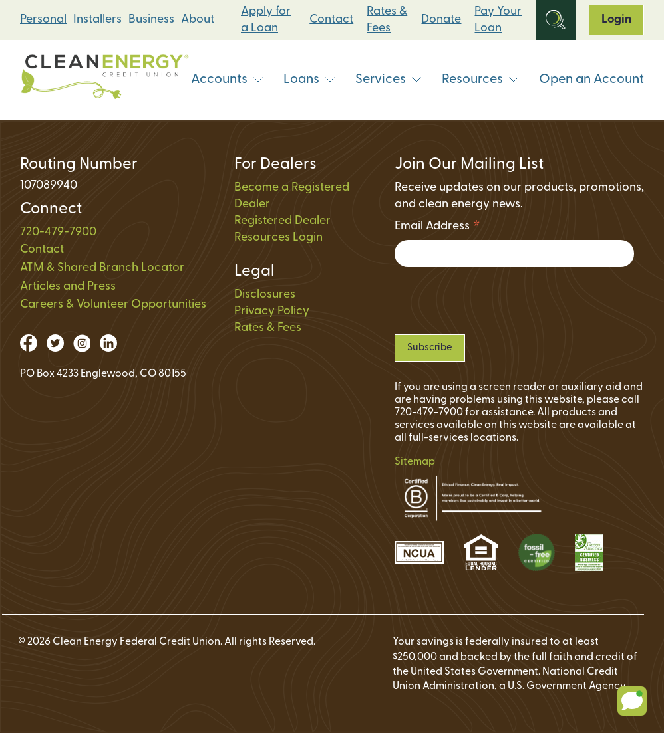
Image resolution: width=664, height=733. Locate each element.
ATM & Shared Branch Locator (102, 268)
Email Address (437, 228)
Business (151, 19)
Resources (480, 79)
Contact (331, 19)
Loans (309, 79)
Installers (97, 19)
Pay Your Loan (498, 20)
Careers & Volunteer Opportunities (113, 304)
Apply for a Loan (266, 20)
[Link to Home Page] (104, 80)
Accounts (227, 79)
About (197, 19)
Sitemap (415, 462)
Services (388, 79)
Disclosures (264, 294)
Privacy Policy (271, 311)
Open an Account (591, 79)
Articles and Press (68, 286)
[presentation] (496, 300)
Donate (441, 19)
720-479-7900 (58, 232)
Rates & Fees (387, 20)
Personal (43, 19)
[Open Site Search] (556, 20)
